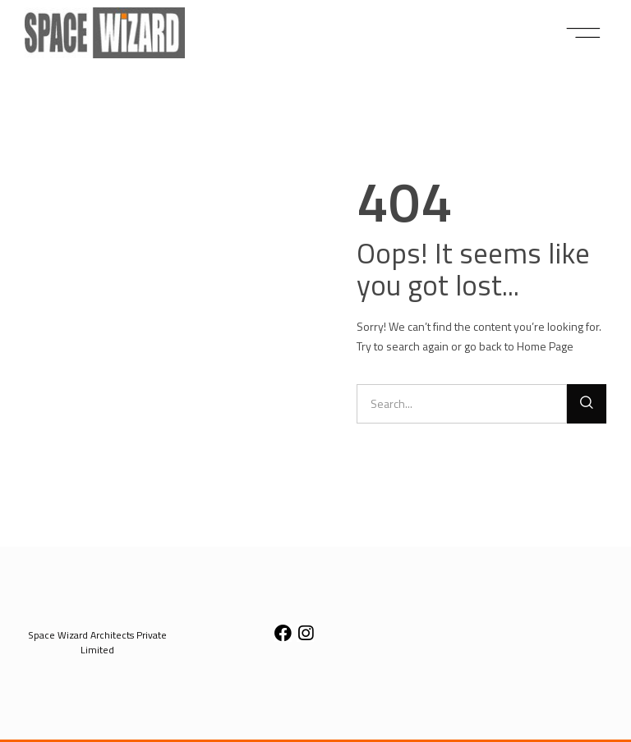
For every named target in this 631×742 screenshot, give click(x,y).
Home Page (545, 346)
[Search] (586, 404)
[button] (583, 32)
